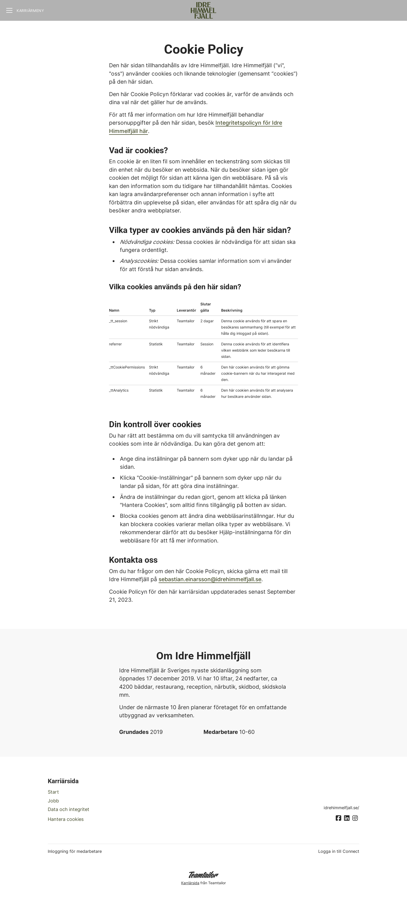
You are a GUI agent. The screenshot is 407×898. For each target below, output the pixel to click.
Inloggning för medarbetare (75, 851)
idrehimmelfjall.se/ (341, 807)
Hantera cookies (66, 819)
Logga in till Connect (338, 851)
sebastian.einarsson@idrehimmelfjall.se (210, 579)
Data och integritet (68, 809)
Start (53, 792)
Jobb (53, 800)
